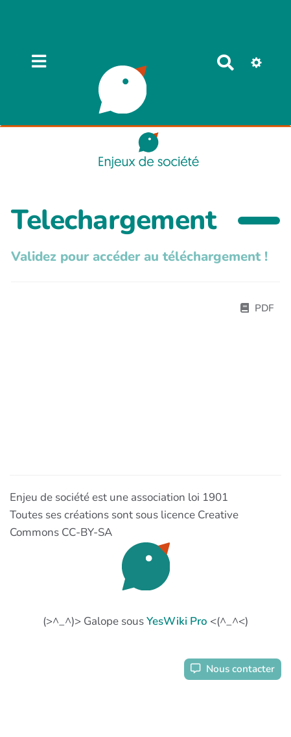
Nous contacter (233, 668)
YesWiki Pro (176, 621)
